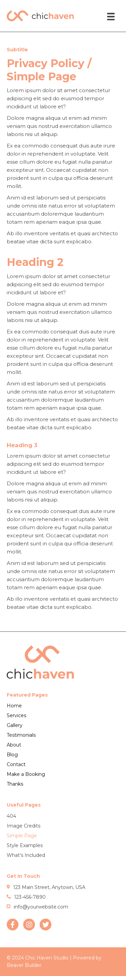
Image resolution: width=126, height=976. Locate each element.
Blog (12, 755)
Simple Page (22, 836)
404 (11, 816)
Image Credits (23, 826)
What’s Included (26, 855)
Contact (16, 764)
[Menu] (110, 16)
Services (16, 715)
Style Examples (25, 845)
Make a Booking (26, 774)
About (14, 745)
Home (14, 706)
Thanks (15, 784)
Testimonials (21, 735)
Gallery (15, 725)
